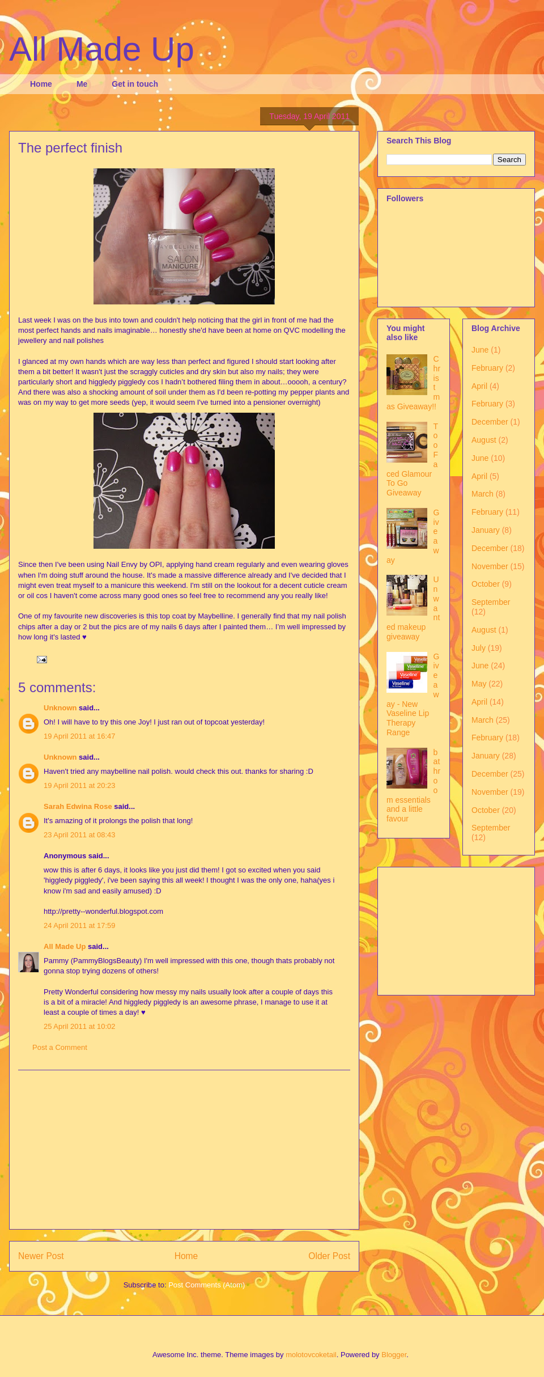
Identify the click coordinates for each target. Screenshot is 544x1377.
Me (81, 83)
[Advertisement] (184, 1150)
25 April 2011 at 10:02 (80, 1026)
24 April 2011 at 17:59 (80, 925)
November (489, 566)
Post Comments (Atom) (206, 1285)
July (478, 648)
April (479, 386)
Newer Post (41, 1256)
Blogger (393, 1354)
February (487, 367)
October (485, 583)
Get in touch (135, 83)
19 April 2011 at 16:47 (80, 736)
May (478, 683)
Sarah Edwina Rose (78, 806)
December (489, 421)
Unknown (60, 708)
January (485, 530)
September (490, 602)
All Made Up (101, 49)
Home (41, 83)
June (479, 349)
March (482, 493)
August (483, 439)
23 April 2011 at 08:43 (80, 835)
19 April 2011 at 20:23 (80, 785)
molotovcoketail (311, 1354)
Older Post (329, 1256)
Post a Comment (59, 1047)
